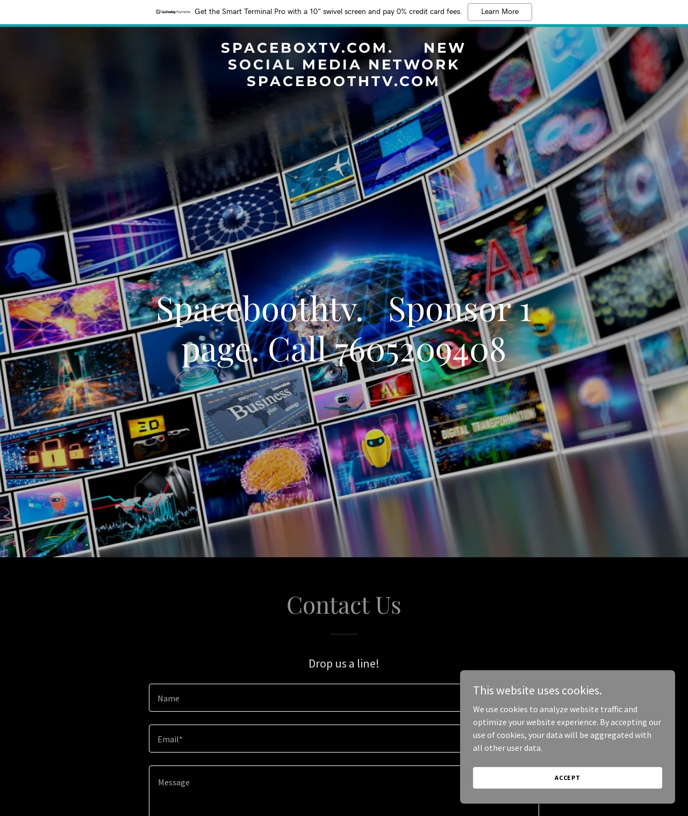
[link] (344, 82)
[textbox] (344, 698)
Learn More (500, 12)
